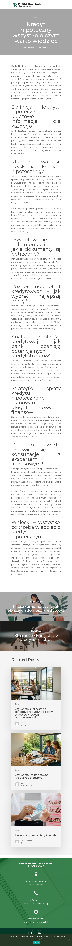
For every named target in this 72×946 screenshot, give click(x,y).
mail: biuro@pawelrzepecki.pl (36, 903)
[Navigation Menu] (59, 5)
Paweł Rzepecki (28, 48)
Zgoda (36, 942)
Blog (36, 17)
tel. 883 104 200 (36, 900)
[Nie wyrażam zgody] (69, 940)
